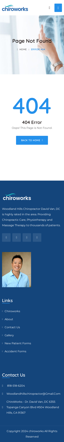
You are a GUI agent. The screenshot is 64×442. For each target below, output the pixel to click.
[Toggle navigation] (58, 8)
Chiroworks (12, 311)
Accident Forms (15, 351)
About (9, 319)
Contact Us (12, 327)
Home (22, 49)
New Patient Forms (18, 343)
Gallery (9, 335)
